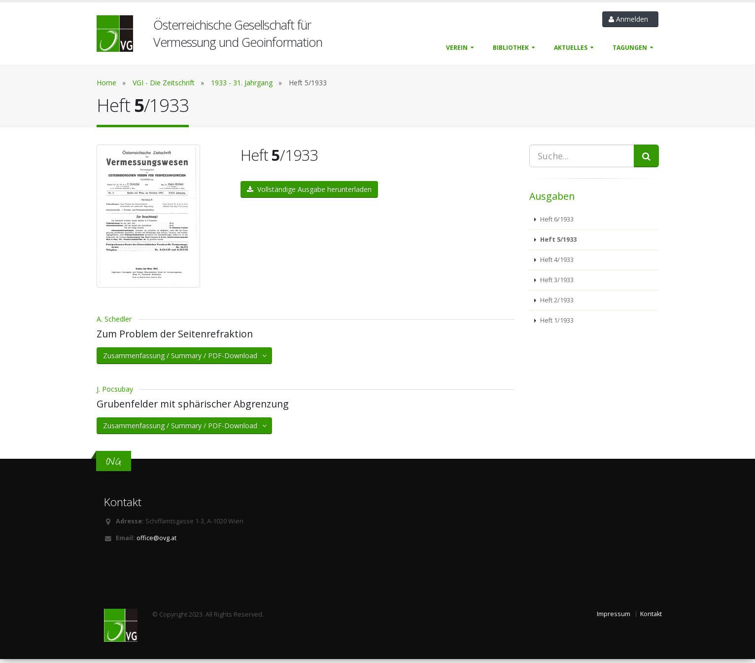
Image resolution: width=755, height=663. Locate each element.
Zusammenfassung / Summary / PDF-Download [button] (185, 359)
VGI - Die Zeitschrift (164, 82)
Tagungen (630, 47)
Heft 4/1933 (556, 260)
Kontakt (651, 617)
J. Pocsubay (115, 392)
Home (106, 82)
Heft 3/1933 (556, 280)
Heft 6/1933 (556, 219)
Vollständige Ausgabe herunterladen (309, 189)
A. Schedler (114, 322)
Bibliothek (511, 47)
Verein (457, 47)
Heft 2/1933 (556, 300)
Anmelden (630, 19)
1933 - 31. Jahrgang (242, 82)
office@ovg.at (156, 541)
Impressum (613, 617)
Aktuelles (570, 47)
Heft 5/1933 (558, 239)
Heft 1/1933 (556, 320)
